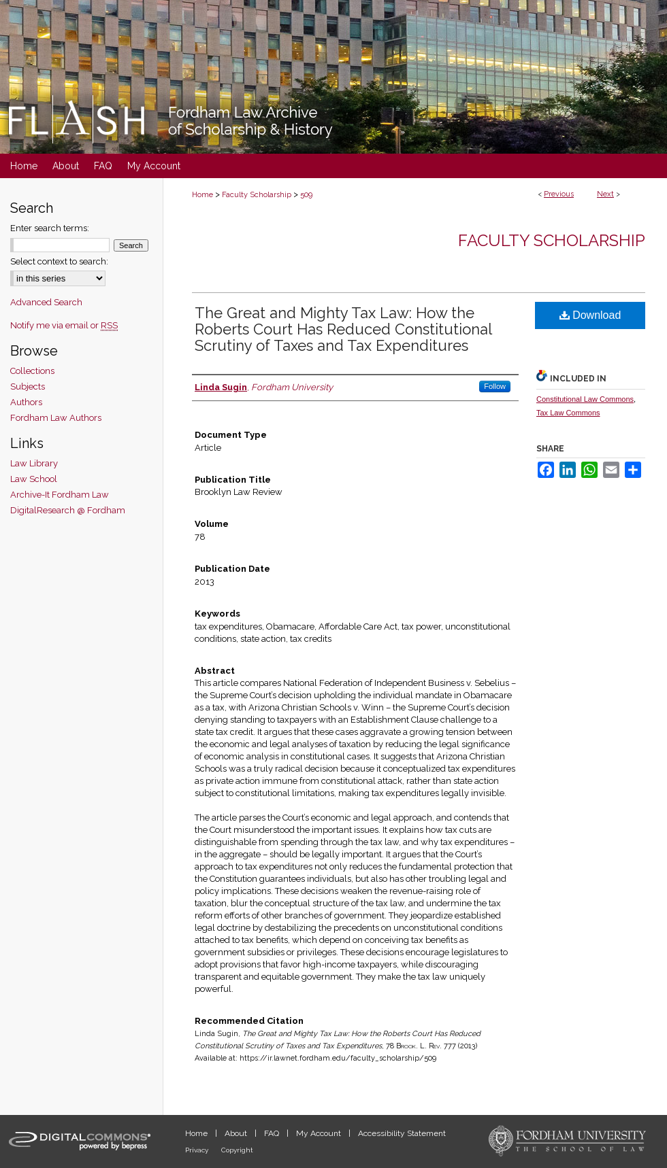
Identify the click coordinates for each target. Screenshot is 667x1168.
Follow (495, 386)
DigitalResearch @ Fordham (67, 510)
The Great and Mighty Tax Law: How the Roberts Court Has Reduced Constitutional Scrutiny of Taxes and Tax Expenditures (343, 329)
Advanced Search (46, 302)
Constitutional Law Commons (585, 399)
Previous (559, 194)
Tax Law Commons (568, 413)
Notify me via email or (64, 325)
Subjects (27, 386)
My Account (319, 1133)
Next (605, 194)
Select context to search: (59, 261)
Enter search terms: (49, 228)
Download (590, 315)
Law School (33, 479)
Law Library (34, 463)
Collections (32, 371)
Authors (26, 402)
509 (306, 194)
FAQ (272, 1133)
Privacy (197, 1150)
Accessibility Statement (402, 1133)
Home (202, 194)
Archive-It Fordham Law (59, 494)
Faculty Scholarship (256, 194)
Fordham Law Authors (55, 418)
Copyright (237, 1150)
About (237, 1133)
